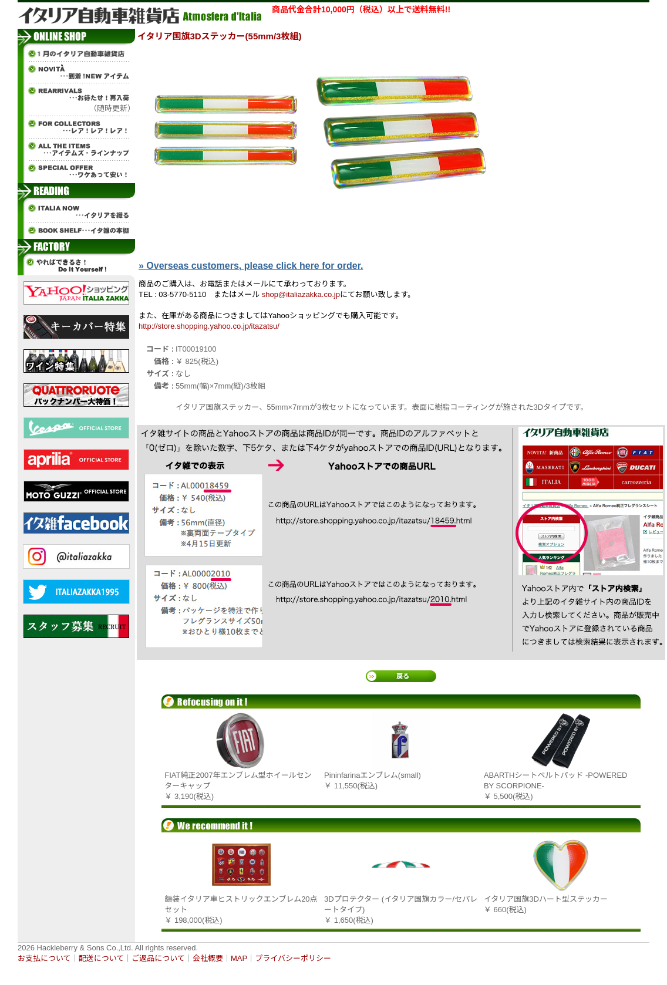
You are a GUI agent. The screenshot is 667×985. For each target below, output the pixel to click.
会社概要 (208, 958)
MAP (239, 958)
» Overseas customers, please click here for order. (251, 266)
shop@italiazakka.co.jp (301, 294)
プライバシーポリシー (293, 958)
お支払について (44, 958)
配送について (101, 958)
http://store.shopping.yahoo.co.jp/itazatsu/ (209, 326)
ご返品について (158, 958)
